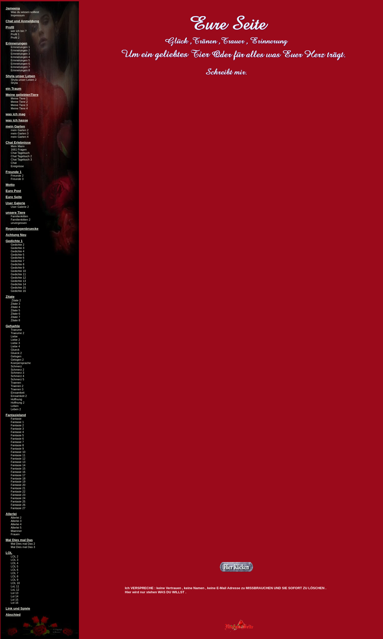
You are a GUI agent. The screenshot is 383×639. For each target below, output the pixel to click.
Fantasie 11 (18, 455)
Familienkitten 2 (20, 219)
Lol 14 (14, 596)
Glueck (15, 349)
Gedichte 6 (17, 257)
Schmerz (16, 366)
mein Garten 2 (20, 130)
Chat (14, 162)
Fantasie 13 (18, 461)
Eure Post (13, 191)
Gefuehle (13, 326)
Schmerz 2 (17, 369)
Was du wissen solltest (25, 12)
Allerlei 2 (16, 517)
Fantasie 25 (18, 501)
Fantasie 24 (18, 498)
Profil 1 (15, 34)
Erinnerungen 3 (20, 53)
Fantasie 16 (18, 471)
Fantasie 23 (18, 494)
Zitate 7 (15, 316)
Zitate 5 (15, 310)
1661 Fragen (19, 149)
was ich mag (15, 114)
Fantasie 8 (17, 445)
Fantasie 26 (18, 504)
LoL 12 (15, 589)
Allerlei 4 (16, 524)
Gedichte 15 (18, 287)
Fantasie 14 (18, 465)
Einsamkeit (18, 392)
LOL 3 (14, 559)
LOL (9, 553)
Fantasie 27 (18, 508)
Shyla (14, 82)
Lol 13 (14, 593)
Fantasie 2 (17, 425)
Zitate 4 (15, 307)
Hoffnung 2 (18, 402)
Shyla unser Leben (20, 76)
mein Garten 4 (20, 136)
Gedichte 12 (18, 277)
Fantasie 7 (17, 441)
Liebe (14, 336)
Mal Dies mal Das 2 (23, 543)
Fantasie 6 (17, 438)
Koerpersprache (21, 362)
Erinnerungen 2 (20, 50)
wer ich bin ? (19, 30)
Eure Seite (14, 197)
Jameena (13, 8)
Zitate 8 (15, 320)
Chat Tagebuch (20, 152)
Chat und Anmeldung (22, 21)
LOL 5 (14, 566)
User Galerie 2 (20, 206)
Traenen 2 (17, 385)
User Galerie (15, 203)
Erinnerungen (16, 43)
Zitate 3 (15, 303)
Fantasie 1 (17, 422)
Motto (10, 185)
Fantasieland (16, 415)
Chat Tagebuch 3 (21, 159)
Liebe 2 (15, 339)
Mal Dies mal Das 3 (23, 547)
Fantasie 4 (17, 431)
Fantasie (16, 418)
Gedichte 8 (17, 264)
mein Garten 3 (20, 133)
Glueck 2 (16, 353)
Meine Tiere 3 (19, 105)
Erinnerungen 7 (20, 67)
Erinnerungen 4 (20, 57)
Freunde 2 (17, 175)
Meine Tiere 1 (19, 98)
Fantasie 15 (18, 468)
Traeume (16, 329)
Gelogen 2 (17, 359)
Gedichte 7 (17, 261)
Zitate (10, 297)
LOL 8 (14, 576)
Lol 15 (14, 599)
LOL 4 (14, 563)
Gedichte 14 (18, 284)
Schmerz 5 (17, 379)
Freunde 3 (17, 178)
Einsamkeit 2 (19, 395)
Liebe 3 (15, 343)
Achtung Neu (16, 235)
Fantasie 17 (18, 475)
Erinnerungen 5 (20, 60)
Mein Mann (18, 146)
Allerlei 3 (16, 520)
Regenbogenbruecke (22, 229)
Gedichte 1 (14, 241)
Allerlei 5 (16, 527)
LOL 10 (15, 583)
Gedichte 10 (18, 270)
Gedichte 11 (18, 274)
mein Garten (15, 126)
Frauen (15, 534)
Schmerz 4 (17, 376)
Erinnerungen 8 (20, 70)
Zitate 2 (16, 300)
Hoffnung (16, 399)
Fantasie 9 (17, 448)
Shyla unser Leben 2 (24, 79)
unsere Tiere (15, 212)
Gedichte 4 (17, 251)
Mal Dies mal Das (19, 540)
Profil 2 (15, 37)
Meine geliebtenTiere (22, 95)
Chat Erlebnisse (18, 142)
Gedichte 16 (18, 290)
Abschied (13, 615)
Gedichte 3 (17, 247)
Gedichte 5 (17, 254)
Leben (15, 405)
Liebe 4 (15, 346)
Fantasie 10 (18, 451)
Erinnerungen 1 (20, 47)
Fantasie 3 (17, 428)
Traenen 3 (17, 389)
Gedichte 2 (17, 244)
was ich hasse (17, 120)
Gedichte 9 (17, 267)
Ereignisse (17, 166)
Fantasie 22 (18, 491)
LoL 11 (15, 586)
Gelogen (16, 356)
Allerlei (11, 514)
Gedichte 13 (18, 280)
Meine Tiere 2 (19, 101)
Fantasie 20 (18, 484)
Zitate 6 (15, 313)
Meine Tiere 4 (19, 108)
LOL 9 (14, 579)
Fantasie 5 (17, 435)
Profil (10, 27)
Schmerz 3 (17, 372)
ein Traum (13, 88)
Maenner (16, 530)
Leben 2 (16, 409)
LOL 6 (14, 569)
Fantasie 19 (18, 481)
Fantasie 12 (18, 458)
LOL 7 (14, 573)
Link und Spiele (18, 608)
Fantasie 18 (18, 478)
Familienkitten (19, 216)
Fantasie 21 (18, 488)
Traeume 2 (17, 333)
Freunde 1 (13, 172)
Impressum (18, 15)
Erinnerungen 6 (20, 63)
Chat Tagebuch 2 (21, 156)
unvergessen (19, 222)
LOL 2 (14, 556)
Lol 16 (14, 602)
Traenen (16, 382)
